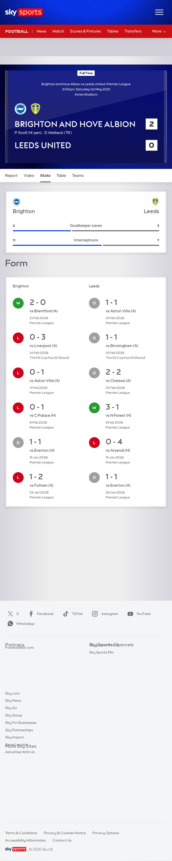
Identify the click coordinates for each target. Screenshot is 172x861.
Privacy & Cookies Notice (65, 833)
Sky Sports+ (99, 718)
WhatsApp (19, 623)
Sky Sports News (103, 711)
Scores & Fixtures (85, 31)
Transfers (132, 31)
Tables (113, 31)
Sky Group (13, 776)
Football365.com (19, 674)
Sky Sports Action (104, 703)
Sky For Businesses (20, 783)
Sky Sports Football (105, 667)
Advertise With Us (20, 812)
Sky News (13, 761)
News (41, 31)
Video (29, 175)
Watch (58, 31)
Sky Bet (11, 652)
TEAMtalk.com (17, 667)
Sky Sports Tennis (103, 696)
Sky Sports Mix (101, 733)
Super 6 (11, 659)
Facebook (40, 614)
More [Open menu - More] (159, 31)
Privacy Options (105, 833)
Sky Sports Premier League (111, 659)
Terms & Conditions (21, 833)
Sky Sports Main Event (107, 652)
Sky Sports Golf (102, 681)
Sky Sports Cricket (104, 674)
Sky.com (12, 754)
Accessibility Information (25, 840)
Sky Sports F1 (100, 689)
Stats (45, 175)
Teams (78, 175)
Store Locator (16, 805)
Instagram (104, 614)
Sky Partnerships (19, 790)
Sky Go (11, 768)
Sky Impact (14, 797)
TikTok (72, 614)
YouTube (138, 614)
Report (11, 175)
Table (61, 175)
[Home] (24, 12)
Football (16, 31)
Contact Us (61, 840)
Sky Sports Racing (104, 725)
